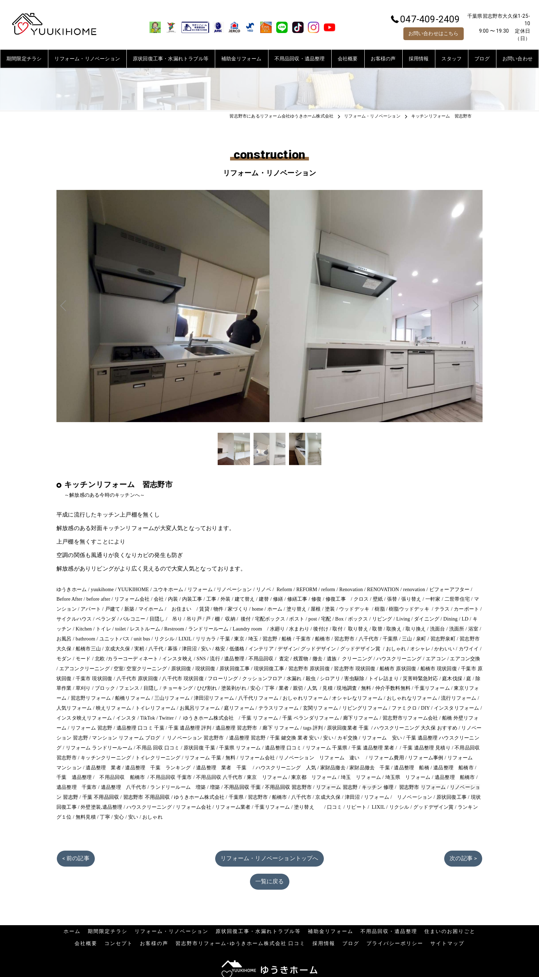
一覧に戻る (269, 881)
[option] (234, 449)
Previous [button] (163, 306)
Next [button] (376, 306)
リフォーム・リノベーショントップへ (269, 858)
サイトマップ (447, 943)
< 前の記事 (75, 858)
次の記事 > (463, 858)
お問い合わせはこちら (433, 33)
